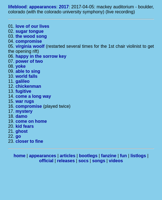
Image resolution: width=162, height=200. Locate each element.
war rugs (25, 101)
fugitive (23, 91)
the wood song (31, 36)
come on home (31, 121)
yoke (21, 66)
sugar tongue (30, 31)
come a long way (33, 96)
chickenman (28, 86)
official (46, 160)
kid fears (25, 126)
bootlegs (88, 155)
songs (98, 160)
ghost (22, 131)
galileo (23, 81)
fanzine (108, 155)
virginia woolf (30, 46)
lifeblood (17, 6)
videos (116, 160)
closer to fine (29, 141)
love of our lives (32, 26)
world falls (26, 76)
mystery (24, 111)
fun (123, 155)
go (18, 136)
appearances (42, 6)
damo (21, 116)
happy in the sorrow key (41, 56)
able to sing (28, 71)
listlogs (138, 155)
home (20, 155)
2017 (64, 6)
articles (67, 155)
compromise (29, 41)
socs (83, 160)
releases (66, 160)
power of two (29, 61)
